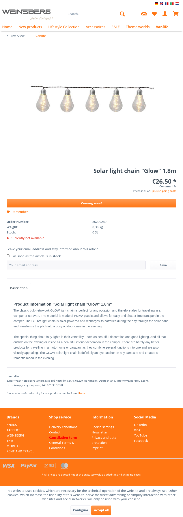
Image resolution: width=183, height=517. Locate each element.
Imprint (97, 448)
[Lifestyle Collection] (64, 27)
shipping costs (132, 474)
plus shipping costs (164, 191)
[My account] (165, 13)
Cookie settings (103, 427)
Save (163, 265)
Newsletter (100, 432)
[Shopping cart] (176, 13)
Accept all (101, 510)
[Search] (122, 13)
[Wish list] (154, 13)
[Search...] (97, 13)
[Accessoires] (95, 27)
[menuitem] (97, 13)
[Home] (8, 27)
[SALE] (115, 27)
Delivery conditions (63, 427)
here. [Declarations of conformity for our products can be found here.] (82, 393)
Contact (54, 432)
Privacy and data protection (104, 440)
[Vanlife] (162, 27)
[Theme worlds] (138, 27)
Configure (80, 510)
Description (19, 288)
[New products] (30, 27)
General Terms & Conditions (61, 445)
